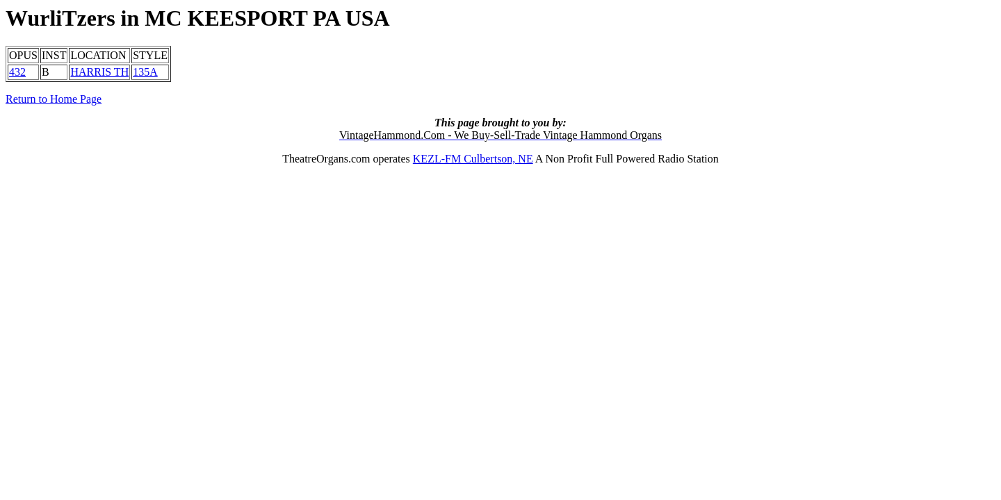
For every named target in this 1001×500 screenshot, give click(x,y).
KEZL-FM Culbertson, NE (473, 159)
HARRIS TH (99, 72)
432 (17, 72)
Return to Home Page (53, 99)
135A (145, 72)
